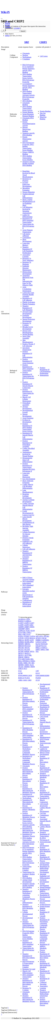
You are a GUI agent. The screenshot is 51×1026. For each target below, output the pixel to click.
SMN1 (38, 649)
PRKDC (21, 657)
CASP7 (31, 623)
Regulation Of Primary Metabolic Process (28, 809)
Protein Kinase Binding (45, 907)
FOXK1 (27, 636)
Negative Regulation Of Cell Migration (27, 308)
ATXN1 (38, 638)
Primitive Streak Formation (27, 538)
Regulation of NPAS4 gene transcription (27, 604)
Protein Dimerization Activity (26, 139)
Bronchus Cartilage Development (27, 496)
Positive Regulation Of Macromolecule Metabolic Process (28, 789)
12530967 (16, 28)
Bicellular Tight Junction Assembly (27, 528)
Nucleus (25, 55)
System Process (45, 904)
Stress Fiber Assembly (26, 337)
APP (37, 636)
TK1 (37, 651)
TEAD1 (21, 667)
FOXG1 (21, 636)
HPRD (7, 36)
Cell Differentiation (27, 901)
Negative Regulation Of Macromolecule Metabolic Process (28, 998)
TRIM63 (27, 667)
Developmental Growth (27, 411)
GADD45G (45, 640)
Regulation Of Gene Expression (28, 795)
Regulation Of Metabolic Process (28, 835)
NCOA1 (21, 649)
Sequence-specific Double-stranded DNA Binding (28, 163)
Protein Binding (27, 112)
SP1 (29, 663)
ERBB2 (38, 640)
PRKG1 (38, 648)
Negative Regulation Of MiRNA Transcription (27, 561)
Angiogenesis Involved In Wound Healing (27, 454)
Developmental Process (27, 919)
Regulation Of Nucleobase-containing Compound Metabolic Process (28, 760)
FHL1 (25, 632)
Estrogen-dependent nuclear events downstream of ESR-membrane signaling (28, 593)
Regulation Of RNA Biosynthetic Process (28, 741)
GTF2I (26, 638)
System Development (44, 884)
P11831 (27, 678)
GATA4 (32, 636)
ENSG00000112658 (25, 675)
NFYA (32, 651)
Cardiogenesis (27, 600)
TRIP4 (32, 667)
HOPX (27, 640)
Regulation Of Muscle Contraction (44, 800)
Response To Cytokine (26, 324)
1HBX (20, 680)
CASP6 (26, 623)
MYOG (27, 648)
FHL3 (20, 634)
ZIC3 (25, 668)
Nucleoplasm (26, 57)
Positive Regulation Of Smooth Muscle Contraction (27, 385)
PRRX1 (27, 657)
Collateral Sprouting (43, 983)
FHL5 (25, 634)
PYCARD (21, 659)
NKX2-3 (21, 653)
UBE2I (20, 668)
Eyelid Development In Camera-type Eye (28, 513)
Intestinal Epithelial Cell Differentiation (45, 876)
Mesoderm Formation (26, 189)
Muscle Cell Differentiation (27, 972)
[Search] (10, 31)
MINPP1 (21, 644)
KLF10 (38, 644)
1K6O (25, 680)
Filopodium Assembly (26, 404)
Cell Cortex (44, 56)
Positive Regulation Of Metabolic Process (28, 815)
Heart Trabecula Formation (27, 482)
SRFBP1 (21, 665)
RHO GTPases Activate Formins (28, 578)
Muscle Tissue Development (45, 753)
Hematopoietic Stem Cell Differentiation (27, 460)
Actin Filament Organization (27, 231)
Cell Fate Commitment (44, 814)
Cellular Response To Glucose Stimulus (28, 534)
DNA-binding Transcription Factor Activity (27, 108)
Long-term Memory (26, 244)
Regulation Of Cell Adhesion (27, 299)
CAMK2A (27, 621)
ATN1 (41, 636)
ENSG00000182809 (42, 675)
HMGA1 (21, 640)
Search (7, 23)
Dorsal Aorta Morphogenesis (27, 331)
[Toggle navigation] (2, 18)
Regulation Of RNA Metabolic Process (27, 730)
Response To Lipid (28, 969)
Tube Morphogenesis (45, 736)
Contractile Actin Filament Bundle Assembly (28, 294)
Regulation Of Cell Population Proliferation (45, 690)
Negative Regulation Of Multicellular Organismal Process (44, 993)
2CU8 (38, 680)
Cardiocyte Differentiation (45, 750)
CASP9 (26, 625)
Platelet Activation (28, 302)
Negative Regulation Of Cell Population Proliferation (27, 250)
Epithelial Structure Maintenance (26, 268)
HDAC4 (32, 638)
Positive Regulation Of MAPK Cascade (44, 913)
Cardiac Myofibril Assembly (28, 449)
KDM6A (21, 642)
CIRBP (26, 627)
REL (32, 659)
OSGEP (38, 646)
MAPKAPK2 (29, 642)
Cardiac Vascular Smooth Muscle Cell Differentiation (45, 722)
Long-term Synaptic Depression (26, 475)
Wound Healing (27, 334)
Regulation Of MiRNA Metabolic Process (44, 947)
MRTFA (27, 644)
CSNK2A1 (22, 630)
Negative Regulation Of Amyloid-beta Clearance (27, 554)
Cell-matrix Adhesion (26, 235)
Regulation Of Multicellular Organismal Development (44, 869)
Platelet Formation (28, 304)
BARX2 (21, 621)
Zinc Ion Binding (43, 114)
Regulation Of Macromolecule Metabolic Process (28, 830)
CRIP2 (43, 42)
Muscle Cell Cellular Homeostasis (26, 399)
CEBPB (21, 627)
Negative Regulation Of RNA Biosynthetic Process (28, 956)
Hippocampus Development (27, 273)
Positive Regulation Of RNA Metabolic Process (27, 715)
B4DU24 (21, 678)
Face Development (28, 479)
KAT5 (32, 640)
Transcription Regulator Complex (27, 868)
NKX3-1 (21, 655)
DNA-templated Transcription (27, 976)
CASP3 (20, 623)
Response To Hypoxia (26, 179)
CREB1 (31, 627)
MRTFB (21, 646)
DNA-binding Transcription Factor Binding (27, 158)
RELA (20, 661)
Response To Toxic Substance (28, 259)
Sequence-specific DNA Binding (28, 134)
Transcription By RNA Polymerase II (28, 226)
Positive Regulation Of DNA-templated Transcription (27, 367)
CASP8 (20, 625)
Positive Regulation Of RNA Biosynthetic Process (28, 700)
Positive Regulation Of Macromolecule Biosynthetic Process (27, 771)
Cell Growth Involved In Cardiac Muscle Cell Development (45, 807)
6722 (20, 671)
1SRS (29, 680)
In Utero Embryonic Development (27, 184)
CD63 (31, 625)
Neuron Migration (28, 192)
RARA (28, 659)
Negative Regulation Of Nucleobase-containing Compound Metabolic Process (28, 894)
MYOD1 (21, 648)
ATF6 (28, 619)
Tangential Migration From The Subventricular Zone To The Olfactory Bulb (27, 280)
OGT (26, 655)
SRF (26, 42)
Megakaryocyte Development (27, 328)
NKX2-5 (27, 653)
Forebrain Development (27, 316)
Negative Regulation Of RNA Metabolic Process (27, 907)
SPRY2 (42, 649)
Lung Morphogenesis (27, 491)
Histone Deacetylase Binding (26, 129)
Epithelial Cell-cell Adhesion (27, 542)
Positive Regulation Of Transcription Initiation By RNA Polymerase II (28, 467)
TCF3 (32, 665)
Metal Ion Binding (43, 118)
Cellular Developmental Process (27, 914)
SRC (33, 663)
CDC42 (43, 638)
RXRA (32, 661)
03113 (38, 673)
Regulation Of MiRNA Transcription (44, 891)
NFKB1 (27, 651)
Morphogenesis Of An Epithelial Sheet (28, 203)
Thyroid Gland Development (27, 312)
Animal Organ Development (27, 881)
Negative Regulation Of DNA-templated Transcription (27, 943)
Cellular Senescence (26, 546)
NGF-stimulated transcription (27, 582)
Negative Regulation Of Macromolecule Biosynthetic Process (27, 982)
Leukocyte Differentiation (27, 216)
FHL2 (29, 632)
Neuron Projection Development (28, 320)
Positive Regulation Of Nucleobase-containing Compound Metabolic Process (28, 749)
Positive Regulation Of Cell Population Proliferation (45, 370)
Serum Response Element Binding (28, 115)
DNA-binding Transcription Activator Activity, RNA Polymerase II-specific (28, 95)
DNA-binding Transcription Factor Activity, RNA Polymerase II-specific (28, 78)
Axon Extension (27, 418)
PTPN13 (44, 648)
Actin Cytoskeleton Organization (26, 289)
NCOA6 (27, 649)
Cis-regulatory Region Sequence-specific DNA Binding (28, 86)
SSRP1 (27, 665)
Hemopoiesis (44, 375)
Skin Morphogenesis (27, 341)
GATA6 (43, 642)
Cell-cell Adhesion (28, 549)
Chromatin (26, 53)
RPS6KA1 (26, 661)
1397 (37, 671)
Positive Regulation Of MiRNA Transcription (27, 569)
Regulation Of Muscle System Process (45, 973)
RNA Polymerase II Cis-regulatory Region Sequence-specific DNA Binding (28, 68)
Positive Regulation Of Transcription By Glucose (28, 392)
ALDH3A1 (22, 619)
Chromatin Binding (26, 104)
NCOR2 (21, 651)
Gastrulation (26, 237)
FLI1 (28, 634)
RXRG (20, 663)
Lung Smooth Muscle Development (27, 518)
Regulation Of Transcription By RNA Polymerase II (28, 723)
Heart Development (27, 240)
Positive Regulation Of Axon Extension (27, 361)
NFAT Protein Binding (44, 740)
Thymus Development (27, 407)
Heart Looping (27, 199)
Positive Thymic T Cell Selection (28, 345)
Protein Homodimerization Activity (28, 123)
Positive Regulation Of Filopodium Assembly (27, 443)
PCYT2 (43, 646)
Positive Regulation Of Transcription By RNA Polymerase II (28, 376)
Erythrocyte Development (27, 421)
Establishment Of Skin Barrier (28, 523)
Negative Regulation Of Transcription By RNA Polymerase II (28, 925)
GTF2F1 (21, 638)
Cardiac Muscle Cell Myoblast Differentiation (27, 486)
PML (30, 655)
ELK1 (28, 630)
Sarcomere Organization (26, 349)
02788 (20, 673)
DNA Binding (27, 101)
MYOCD (27, 646)
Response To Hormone (26, 263)
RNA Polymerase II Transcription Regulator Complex (28, 964)
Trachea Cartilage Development (28, 501)
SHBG (25, 663)
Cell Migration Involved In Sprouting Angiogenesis (27, 210)
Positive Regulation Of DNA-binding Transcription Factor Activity (27, 427)
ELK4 (33, 630)
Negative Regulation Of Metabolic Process (44, 776)
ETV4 (20, 632)
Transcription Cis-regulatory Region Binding (28, 874)
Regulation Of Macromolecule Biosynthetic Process (27, 803)
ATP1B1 (46, 636)
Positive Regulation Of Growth (44, 978)
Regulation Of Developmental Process (45, 897)
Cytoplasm (26, 59)
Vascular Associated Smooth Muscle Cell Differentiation (45, 821)
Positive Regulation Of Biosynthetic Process (27, 780)
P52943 (38, 678)
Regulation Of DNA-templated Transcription (27, 220)
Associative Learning (26, 255)
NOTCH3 (44, 644)
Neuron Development (27, 415)
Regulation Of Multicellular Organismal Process (44, 710)
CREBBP (21, 629)
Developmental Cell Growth (45, 715)
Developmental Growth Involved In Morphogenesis (45, 730)
